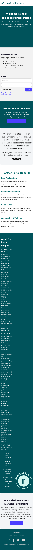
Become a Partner (16, 523)
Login (28, 89)
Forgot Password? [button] (6, 93)
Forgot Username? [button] (6, 94)
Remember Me (7, 89)
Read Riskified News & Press (16, 121)
